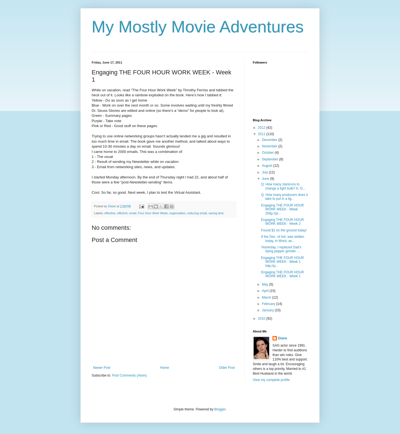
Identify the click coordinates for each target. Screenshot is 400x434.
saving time (216, 213)
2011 (262, 134)
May (265, 284)
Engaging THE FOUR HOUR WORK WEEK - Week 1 (282, 274)
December (270, 140)
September (270, 159)
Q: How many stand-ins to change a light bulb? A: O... (283, 186)
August (267, 166)
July (265, 172)
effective (110, 213)
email (132, 213)
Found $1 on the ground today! (284, 230)
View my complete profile (271, 380)
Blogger (220, 409)
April (265, 291)
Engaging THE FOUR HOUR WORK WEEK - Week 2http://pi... (282, 209)
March (267, 297)
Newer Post (101, 368)
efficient (122, 213)
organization (177, 213)
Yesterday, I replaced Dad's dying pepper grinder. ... (281, 249)
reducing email (197, 213)
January (268, 310)
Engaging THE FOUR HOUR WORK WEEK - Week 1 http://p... (282, 262)
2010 (262, 319)
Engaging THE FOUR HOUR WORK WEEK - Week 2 (282, 222)
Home (164, 368)
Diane (282, 338)
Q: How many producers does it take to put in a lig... (284, 197)
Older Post (227, 368)
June (266, 179)
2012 (262, 128)
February (269, 304)
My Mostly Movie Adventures (198, 26)
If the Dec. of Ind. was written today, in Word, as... (282, 239)
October (268, 153)
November (270, 146)
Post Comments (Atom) (129, 375)
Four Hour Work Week (153, 213)
